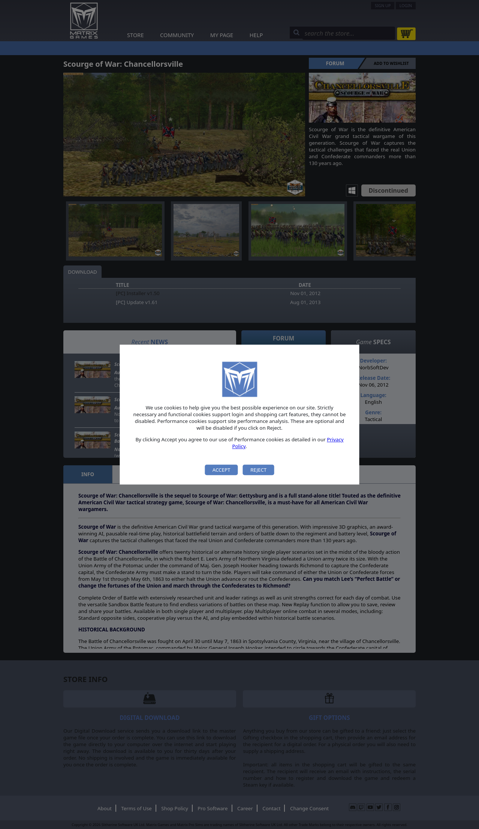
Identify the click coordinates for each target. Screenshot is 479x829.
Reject (258, 469)
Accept (222, 469)
